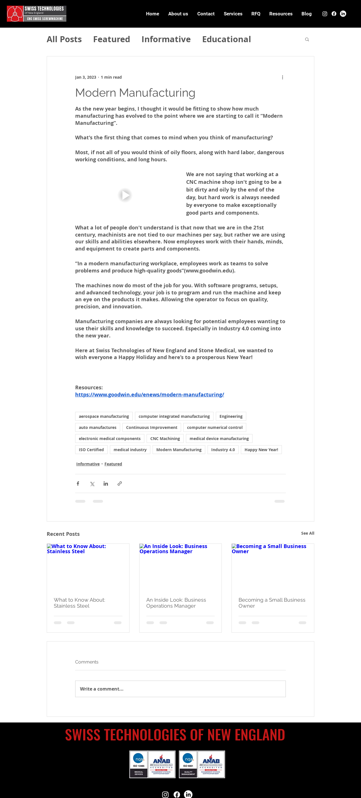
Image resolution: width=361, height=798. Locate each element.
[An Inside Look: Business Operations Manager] (181, 567)
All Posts (64, 39)
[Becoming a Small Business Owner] (273, 567)
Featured (111, 39)
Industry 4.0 (223, 449)
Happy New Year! (261, 449)
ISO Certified (91, 449)
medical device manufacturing (219, 438)
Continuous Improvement (151, 427)
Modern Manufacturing (179, 449)
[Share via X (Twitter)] (92, 483)
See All (307, 533)
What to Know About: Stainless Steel (79, 603)
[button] (281, 14)
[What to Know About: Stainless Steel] (88, 567)
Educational (226, 39)
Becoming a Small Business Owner (272, 603)
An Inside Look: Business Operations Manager (176, 603)
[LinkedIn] (343, 14)
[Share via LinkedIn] (105, 483)
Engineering (231, 416)
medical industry (130, 449)
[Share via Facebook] (78, 483)
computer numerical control (215, 427)
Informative (166, 39)
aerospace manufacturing (104, 416)
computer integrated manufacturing (174, 416)
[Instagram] (325, 14)
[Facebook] (334, 14)
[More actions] (282, 77)
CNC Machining (165, 438)
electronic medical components (110, 438)
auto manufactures (97, 427)
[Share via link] (119, 483)
